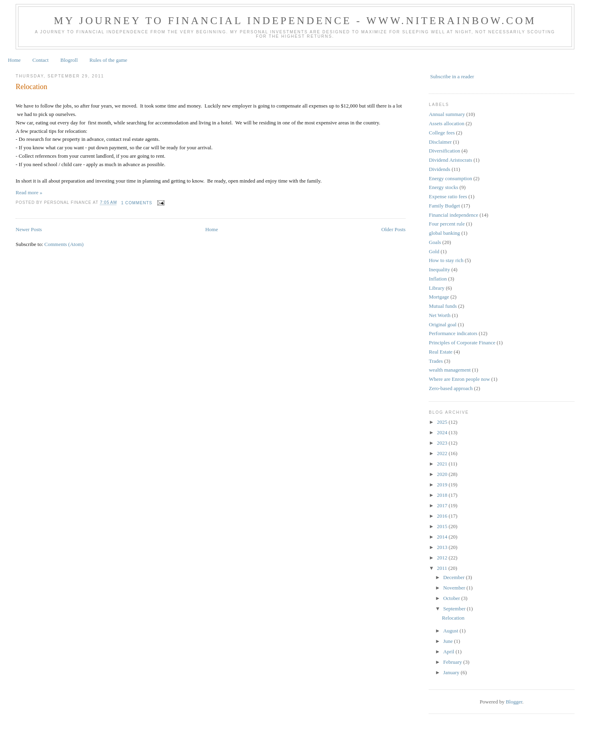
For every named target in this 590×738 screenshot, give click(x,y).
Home (14, 60)
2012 (442, 558)
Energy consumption (450, 178)
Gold (434, 251)
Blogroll (68, 60)
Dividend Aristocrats (450, 160)
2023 (442, 443)
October (452, 598)
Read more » (29, 192)
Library (436, 288)
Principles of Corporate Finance (462, 343)
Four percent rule (447, 224)
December (454, 577)
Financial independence (453, 215)
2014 (442, 537)
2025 (442, 422)
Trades (436, 361)
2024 (442, 432)
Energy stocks (443, 187)
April (449, 652)
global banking (444, 233)
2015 (442, 526)
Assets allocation (446, 123)
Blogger (514, 702)
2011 (442, 568)
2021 (442, 464)
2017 (442, 505)
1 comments (136, 203)
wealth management (449, 370)
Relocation (31, 87)
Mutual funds (443, 306)
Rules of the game (108, 60)
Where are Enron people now (459, 379)
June (448, 641)
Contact (40, 60)
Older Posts (393, 229)
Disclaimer (440, 142)
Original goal (442, 324)
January (452, 672)
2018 (442, 495)
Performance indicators (453, 333)
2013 (442, 547)
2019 (442, 485)
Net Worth (439, 315)
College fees (442, 133)
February (453, 662)
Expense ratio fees (448, 196)
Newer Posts (29, 229)
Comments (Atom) (64, 244)
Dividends (439, 169)
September (455, 609)
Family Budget (444, 206)
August (451, 631)
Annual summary (447, 114)
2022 (442, 453)
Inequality (439, 269)
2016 (442, 516)
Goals (435, 242)
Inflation (438, 279)
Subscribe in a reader (452, 76)
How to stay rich (446, 260)
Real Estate (440, 352)
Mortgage (439, 297)
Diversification (444, 151)
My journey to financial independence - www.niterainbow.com (295, 20)
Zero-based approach (450, 388)
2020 (442, 474)
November (454, 588)
